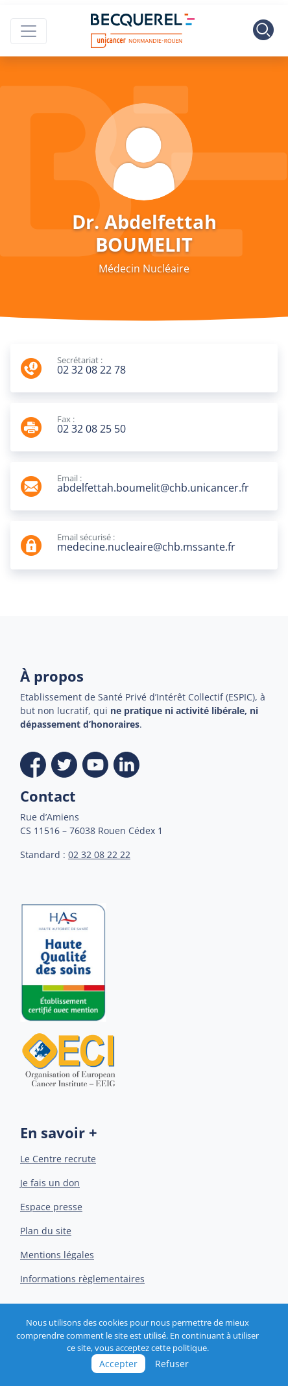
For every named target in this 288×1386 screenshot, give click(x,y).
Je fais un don (50, 1183)
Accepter (118, 1363)
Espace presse (51, 1207)
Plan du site (45, 1231)
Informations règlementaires (82, 1278)
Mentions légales (57, 1255)
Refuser (172, 1363)
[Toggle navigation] (28, 31)
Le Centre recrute (58, 1159)
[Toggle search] (263, 31)
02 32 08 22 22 (99, 854)
